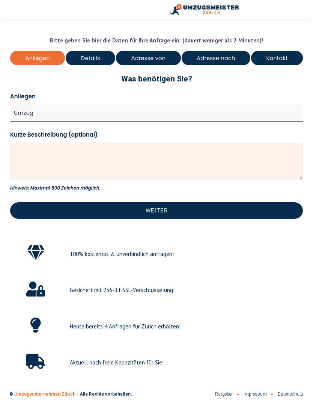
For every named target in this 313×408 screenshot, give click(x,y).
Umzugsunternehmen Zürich (44, 394)
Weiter (157, 210)
